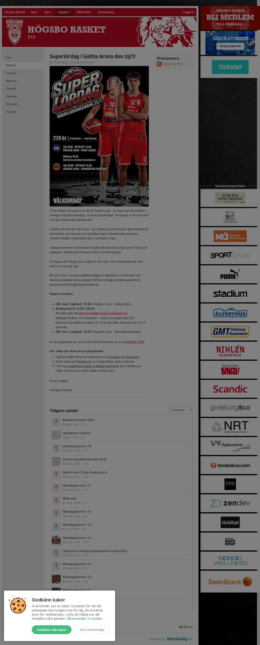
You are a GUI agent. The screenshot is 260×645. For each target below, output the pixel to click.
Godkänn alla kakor (51, 630)
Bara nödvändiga (92, 630)
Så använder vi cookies (84, 619)
